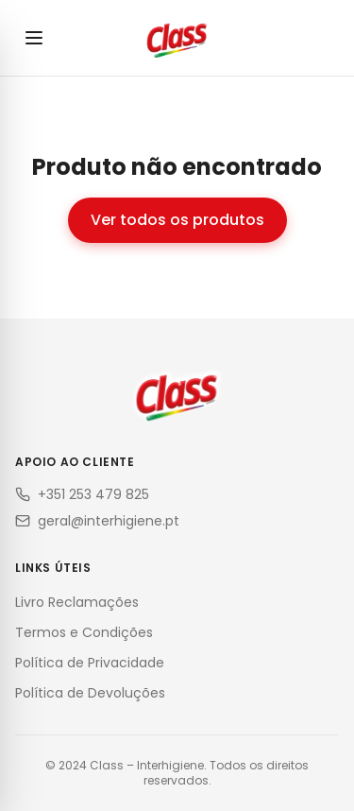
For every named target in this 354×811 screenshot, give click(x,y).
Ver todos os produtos (177, 220)
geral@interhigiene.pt (97, 520)
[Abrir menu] (34, 38)
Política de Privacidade (89, 662)
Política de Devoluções (90, 692)
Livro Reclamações (77, 602)
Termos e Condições (84, 632)
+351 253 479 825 (82, 494)
